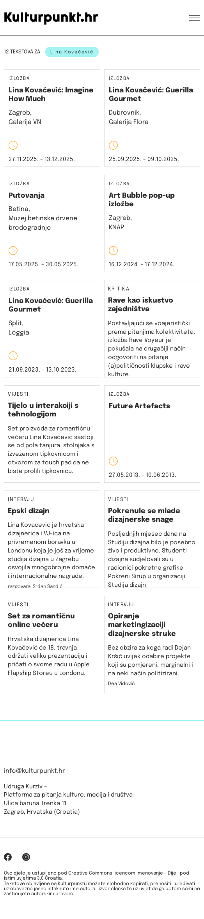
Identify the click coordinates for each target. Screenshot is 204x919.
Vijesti (18, 394)
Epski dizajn (29, 511)
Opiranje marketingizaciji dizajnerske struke (142, 625)
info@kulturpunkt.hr (34, 771)
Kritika (119, 289)
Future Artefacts (139, 406)
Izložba (19, 79)
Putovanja (26, 195)
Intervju (21, 500)
